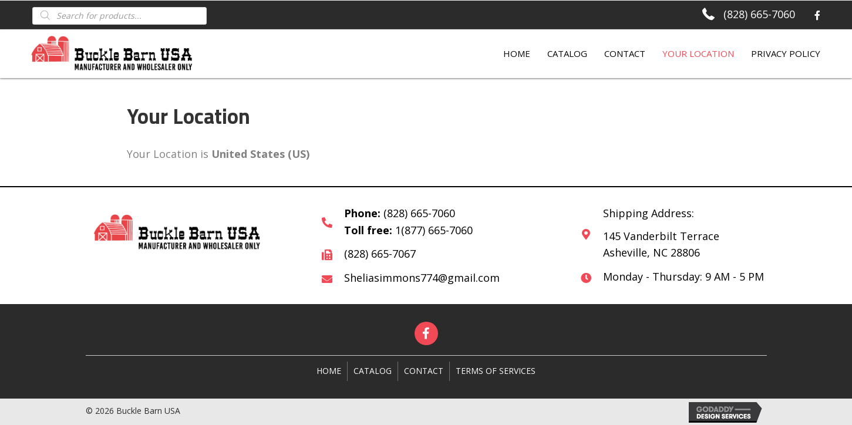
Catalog (567, 53)
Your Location (698, 53)
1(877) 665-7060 (434, 230)
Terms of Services (496, 370)
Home (516, 53)
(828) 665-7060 (759, 14)
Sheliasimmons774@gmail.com (422, 278)
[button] (426, 333)
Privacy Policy (785, 53)
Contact (624, 53)
